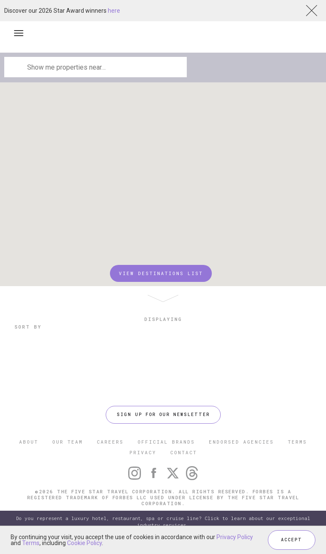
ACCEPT (291, 540)
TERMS (297, 442)
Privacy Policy (234, 537)
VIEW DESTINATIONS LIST (161, 273)
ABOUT (28, 442)
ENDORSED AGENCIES (241, 442)
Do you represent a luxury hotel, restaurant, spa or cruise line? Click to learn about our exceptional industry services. (163, 521)
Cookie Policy (84, 543)
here (114, 10)
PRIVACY (142, 452)
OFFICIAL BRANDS (166, 442)
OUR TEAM (67, 442)
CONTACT (183, 452)
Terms (30, 543)
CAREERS (110, 442)
